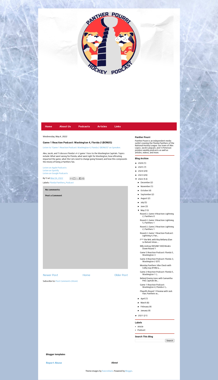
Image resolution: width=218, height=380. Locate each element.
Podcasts (84, 126)
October (145, 190)
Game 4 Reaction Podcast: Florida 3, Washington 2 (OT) (157, 260)
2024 (141, 171)
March (144, 302)
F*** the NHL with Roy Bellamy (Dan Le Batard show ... (156, 240)
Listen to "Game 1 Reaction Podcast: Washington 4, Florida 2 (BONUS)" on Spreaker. (82, 147)
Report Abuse (54, 362)
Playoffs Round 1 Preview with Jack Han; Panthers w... (156, 292)
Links (118, 126)
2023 (141, 175)
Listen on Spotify (51, 170)
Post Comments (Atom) (67, 281)
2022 (141, 179)
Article (140, 326)
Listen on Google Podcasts (55, 173)
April (143, 298)
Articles (102, 126)
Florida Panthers (57, 182)
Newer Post (50, 275)
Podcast (70, 182)
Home (48, 126)
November (146, 186)
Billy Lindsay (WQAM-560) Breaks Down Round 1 (155, 247)
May (143, 210)
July (142, 202)
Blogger (128, 371)
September (146, 194)
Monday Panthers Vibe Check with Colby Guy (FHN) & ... (155, 266)
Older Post (121, 275)
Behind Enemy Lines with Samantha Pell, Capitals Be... (156, 279)
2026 (141, 163)
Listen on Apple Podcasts (55, 167)
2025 (141, 167)
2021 (141, 315)
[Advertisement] (109, 98)
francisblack (107, 371)
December (145, 182)
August (144, 198)
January (144, 310)
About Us (65, 126)
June (143, 206)
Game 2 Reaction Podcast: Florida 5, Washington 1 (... (157, 273)
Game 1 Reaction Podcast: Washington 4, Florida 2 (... (153, 286)
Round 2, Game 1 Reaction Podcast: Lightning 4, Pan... (156, 234)
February (145, 306)
